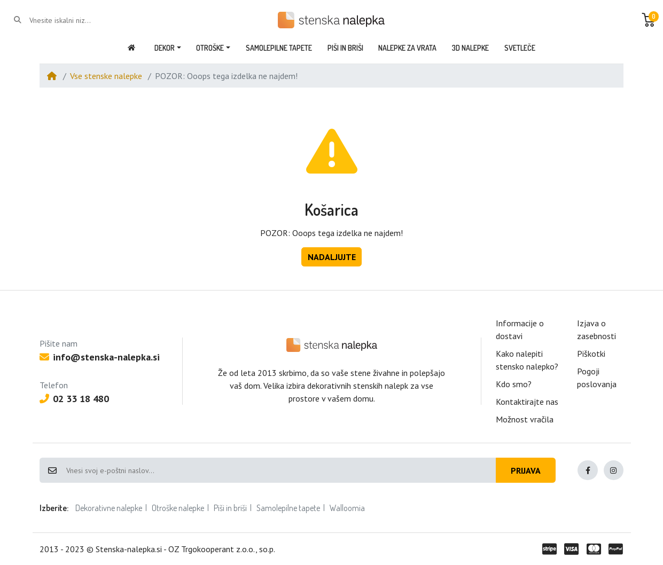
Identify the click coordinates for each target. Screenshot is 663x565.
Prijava (526, 470)
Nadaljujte (332, 257)
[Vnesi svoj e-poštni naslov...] (280, 470)
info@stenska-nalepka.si (100, 357)
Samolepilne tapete (288, 508)
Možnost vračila (524, 419)
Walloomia (347, 508)
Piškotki (591, 353)
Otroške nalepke (178, 508)
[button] (649, 20)
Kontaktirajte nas (527, 401)
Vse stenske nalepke (106, 75)
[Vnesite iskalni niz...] (72, 20)
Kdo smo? (514, 384)
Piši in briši (230, 508)
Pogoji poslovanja (597, 377)
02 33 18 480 (74, 399)
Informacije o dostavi (520, 329)
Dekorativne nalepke (108, 508)
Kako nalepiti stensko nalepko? (527, 360)
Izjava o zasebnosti (596, 329)
